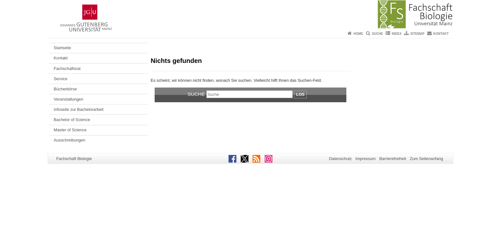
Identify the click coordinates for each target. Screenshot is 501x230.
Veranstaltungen (68, 99)
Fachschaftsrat (67, 68)
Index (397, 33)
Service (60, 78)
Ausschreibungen (69, 140)
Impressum (365, 158)
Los (300, 94)
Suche (377, 33)
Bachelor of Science (72, 119)
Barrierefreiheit (392, 158)
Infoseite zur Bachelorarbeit (79, 109)
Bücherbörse (65, 89)
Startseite (62, 47)
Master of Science (70, 129)
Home (358, 33)
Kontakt (441, 33)
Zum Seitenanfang (426, 158)
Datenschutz (340, 158)
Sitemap (417, 33)
